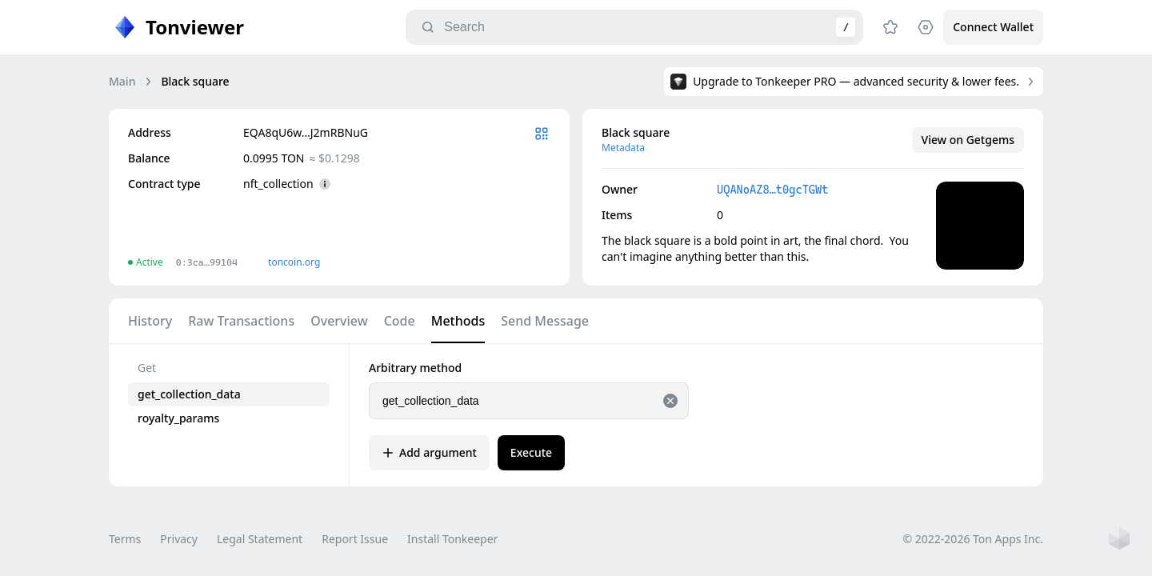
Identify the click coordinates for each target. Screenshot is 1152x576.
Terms (125, 538)
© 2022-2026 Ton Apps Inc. (973, 538)
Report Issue (355, 538)
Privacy (179, 538)
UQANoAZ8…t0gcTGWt (772, 189)
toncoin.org (294, 262)
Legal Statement (259, 538)
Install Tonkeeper (452, 538)
